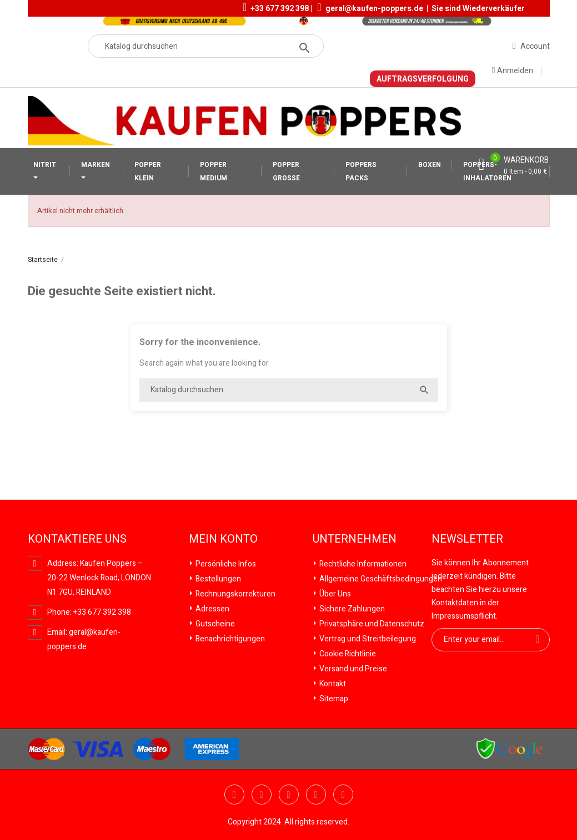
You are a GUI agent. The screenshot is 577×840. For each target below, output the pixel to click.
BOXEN (429, 165)
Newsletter (467, 539)
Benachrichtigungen (229, 639)
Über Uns (334, 594)
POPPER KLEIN (147, 171)
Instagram (343, 794)
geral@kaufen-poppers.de (374, 8)
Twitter (234, 794)
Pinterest (289, 794)
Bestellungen (217, 579)
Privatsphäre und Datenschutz (371, 624)
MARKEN (95, 165)
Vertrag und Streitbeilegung (367, 639)
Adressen (211, 609)
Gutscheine (214, 624)
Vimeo (316, 794)
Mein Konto (223, 539)
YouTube (262, 794)
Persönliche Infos (225, 564)
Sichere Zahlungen (351, 609)
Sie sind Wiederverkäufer (478, 8)
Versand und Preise (352, 669)
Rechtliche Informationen (362, 564)
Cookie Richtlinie (347, 654)
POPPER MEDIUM (213, 171)
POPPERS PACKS (361, 171)
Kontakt (332, 684)
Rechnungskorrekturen (234, 594)
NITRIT (44, 165)
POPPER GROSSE (286, 171)
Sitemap (333, 699)
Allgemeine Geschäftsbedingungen (380, 579)
